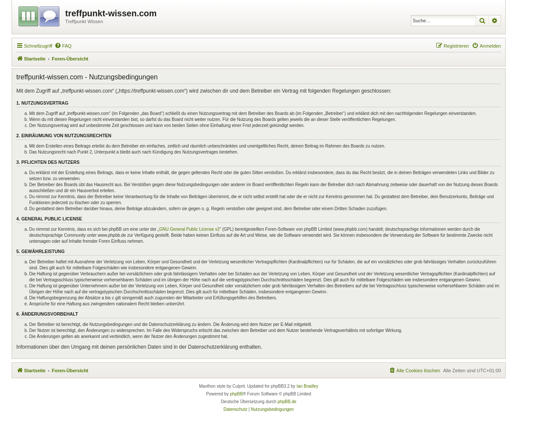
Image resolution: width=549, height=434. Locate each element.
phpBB (236, 394)
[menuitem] (63, 46)
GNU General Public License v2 (189, 229)
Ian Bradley (307, 386)
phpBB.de (287, 401)
